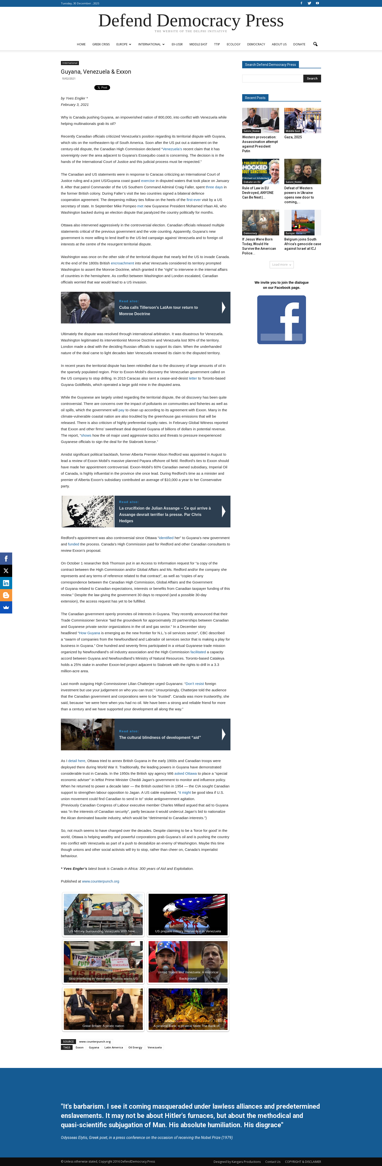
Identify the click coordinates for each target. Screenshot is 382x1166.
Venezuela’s (172, 149)
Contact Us (272, 1162)
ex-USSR (177, 44)
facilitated (198, 652)
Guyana (94, 1047)
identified (166, 538)
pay (121, 410)
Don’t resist (195, 684)
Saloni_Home (251, 131)
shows (86, 435)
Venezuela (155, 1047)
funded (73, 544)
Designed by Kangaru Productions (237, 1162)
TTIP (217, 44)
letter (193, 378)
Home (81, 44)
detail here (76, 761)
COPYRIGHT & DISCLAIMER (303, 1162)
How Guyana (89, 633)
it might (185, 792)
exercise (148, 181)
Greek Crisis (101, 44)
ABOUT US (279, 44)
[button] (315, 44)
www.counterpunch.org (100, 881)
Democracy (256, 44)
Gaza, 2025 (293, 137)
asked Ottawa (185, 773)
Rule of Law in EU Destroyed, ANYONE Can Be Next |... (258, 192)
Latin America (114, 1047)
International (151, 44)
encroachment (122, 263)
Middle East (198, 44)
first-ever (194, 200)
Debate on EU (252, 182)
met (140, 206)
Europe (123, 44)
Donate (299, 44)
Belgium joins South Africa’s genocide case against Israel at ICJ (302, 244)
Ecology (233, 44)
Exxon (80, 1047)
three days (214, 187)
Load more (281, 264)
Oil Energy (135, 1047)
